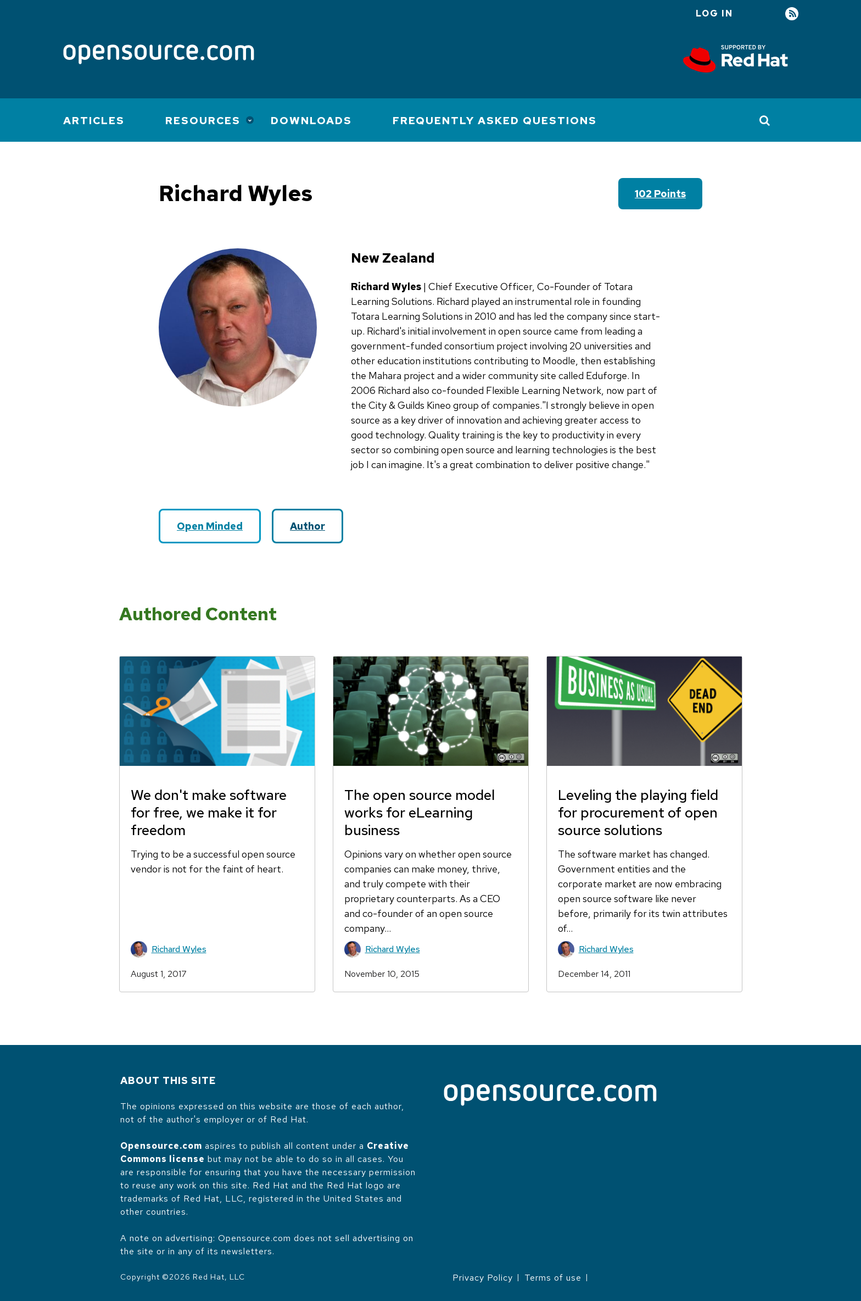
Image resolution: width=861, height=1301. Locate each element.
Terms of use (553, 1277)
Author (307, 526)
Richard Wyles (179, 949)
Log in (714, 13)
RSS (791, 14)
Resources (203, 120)
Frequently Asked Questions (495, 120)
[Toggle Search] (765, 120)
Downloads (311, 120)
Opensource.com (161, 1146)
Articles (94, 120)
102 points (660, 193)
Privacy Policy (482, 1277)
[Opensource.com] (159, 55)
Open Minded (210, 526)
